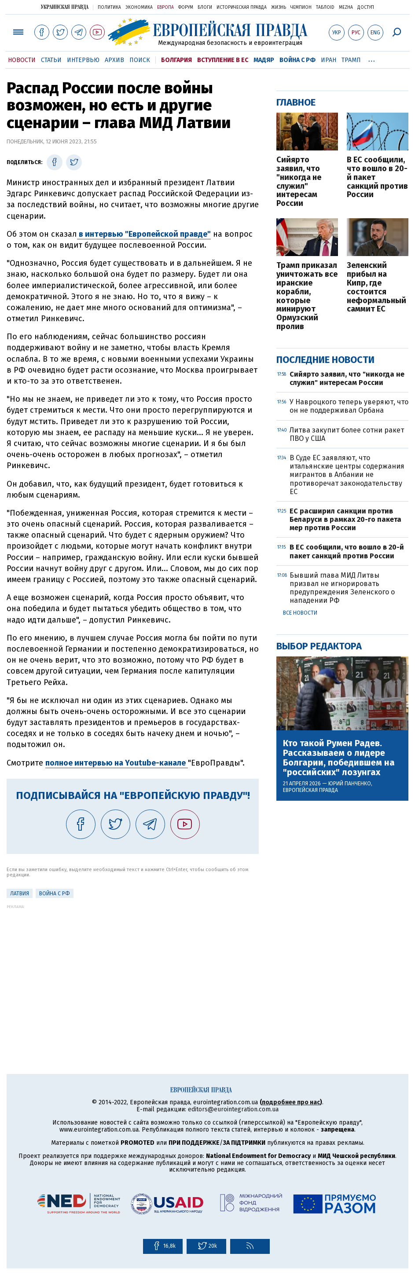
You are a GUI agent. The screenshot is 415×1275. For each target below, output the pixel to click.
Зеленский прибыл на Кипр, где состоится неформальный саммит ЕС (376, 287)
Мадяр (263, 60)
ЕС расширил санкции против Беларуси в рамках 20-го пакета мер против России (345, 519)
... (371, 58)
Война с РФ (297, 60)
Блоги (205, 7)
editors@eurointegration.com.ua (233, 1109)
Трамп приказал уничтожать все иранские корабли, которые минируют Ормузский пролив (307, 296)
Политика (109, 7)
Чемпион (301, 7)
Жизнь (278, 7)
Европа (165, 7)
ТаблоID (325, 7)
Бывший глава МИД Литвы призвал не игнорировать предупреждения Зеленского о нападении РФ (342, 588)
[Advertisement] (133, 970)
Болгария (176, 60)
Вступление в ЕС (222, 60)
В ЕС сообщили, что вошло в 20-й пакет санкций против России (377, 177)
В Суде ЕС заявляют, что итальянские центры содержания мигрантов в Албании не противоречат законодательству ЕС (347, 475)
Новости (22, 60)
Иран (328, 60)
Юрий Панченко (349, 783)
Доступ (365, 7)
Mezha (346, 7)
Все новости (300, 613)
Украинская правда (64, 7)
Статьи (51, 60)
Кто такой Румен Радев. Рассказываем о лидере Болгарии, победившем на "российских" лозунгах (339, 757)
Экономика (139, 7)
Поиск (139, 60)
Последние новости (325, 360)
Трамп (351, 60)
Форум (185, 7)
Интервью (83, 60)
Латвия (19, 893)
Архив (114, 60)
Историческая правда (242, 7)
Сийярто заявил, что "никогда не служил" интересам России (298, 182)
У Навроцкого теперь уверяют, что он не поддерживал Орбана (349, 406)
